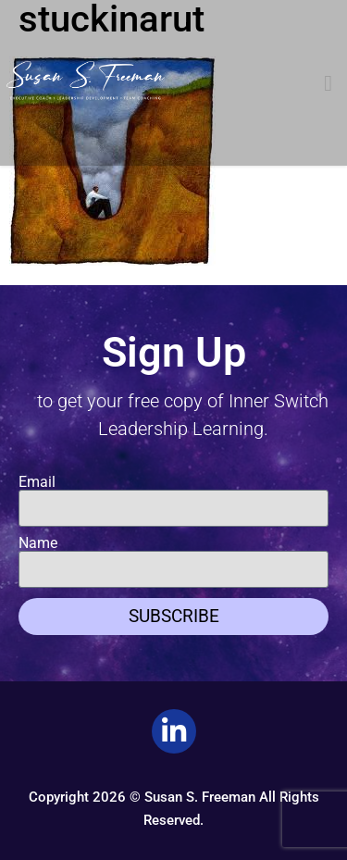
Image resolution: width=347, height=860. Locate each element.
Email (37, 482)
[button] (328, 83)
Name (38, 543)
